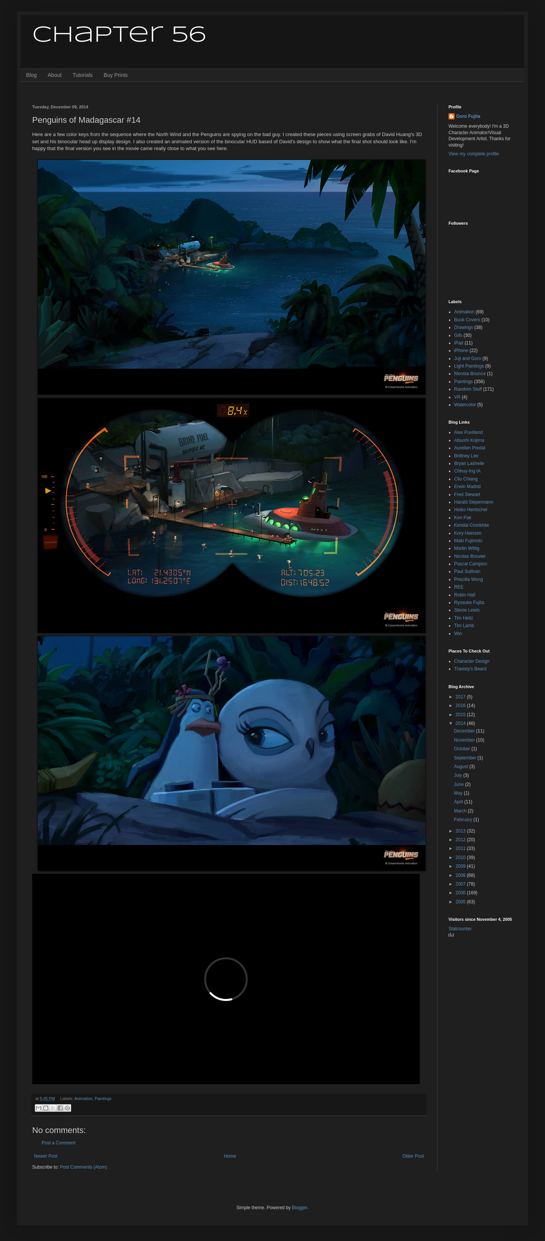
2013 (461, 831)
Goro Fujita (468, 116)
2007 (461, 884)
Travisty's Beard (470, 668)
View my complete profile (473, 153)
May (459, 793)
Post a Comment (58, 1143)
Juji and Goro (467, 358)
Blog (31, 75)
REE (459, 587)
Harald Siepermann (473, 502)
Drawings (463, 327)
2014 (461, 723)
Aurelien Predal (469, 448)
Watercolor (465, 404)
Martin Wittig (467, 548)
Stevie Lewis (467, 610)
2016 (461, 705)
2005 (461, 902)
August (461, 766)
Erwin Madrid (467, 486)
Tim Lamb (464, 625)
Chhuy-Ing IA (467, 471)
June (459, 784)
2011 (461, 848)
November (465, 740)
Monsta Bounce (470, 373)
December (465, 731)
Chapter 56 (119, 35)
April (459, 801)
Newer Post (46, 1156)
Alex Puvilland (468, 432)
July (458, 775)
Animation (83, 1098)
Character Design (471, 661)
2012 (461, 839)
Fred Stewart (467, 494)
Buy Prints (116, 75)
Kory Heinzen (467, 533)
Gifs (458, 335)
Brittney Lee (466, 456)
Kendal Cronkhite (471, 525)
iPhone (461, 350)
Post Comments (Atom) (83, 1167)
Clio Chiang (466, 479)
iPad (458, 343)
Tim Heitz (463, 618)
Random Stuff (468, 389)
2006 (461, 892)
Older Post (413, 1156)
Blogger (299, 1207)
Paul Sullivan (467, 571)
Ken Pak (462, 517)
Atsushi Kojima (469, 440)
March (461, 811)
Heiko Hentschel (470, 509)
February (463, 819)
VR (457, 397)
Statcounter (460, 928)
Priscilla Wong (468, 579)
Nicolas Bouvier (470, 556)
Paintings (103, 1098)
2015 (461, 714)
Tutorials (83, 75)
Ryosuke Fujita (469, 602)
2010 (461, 857)
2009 (461, 866)
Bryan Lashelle (469, 463)
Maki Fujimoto (468, 540)
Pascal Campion (470, 564)
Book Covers (467, 319)
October (462, 748)
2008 (461, 875)
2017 (461, 697)
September (465, 758)
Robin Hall (464, 595)
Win (458, 633)
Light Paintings (469, 366)
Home (230, 1156)
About (55, 75)
